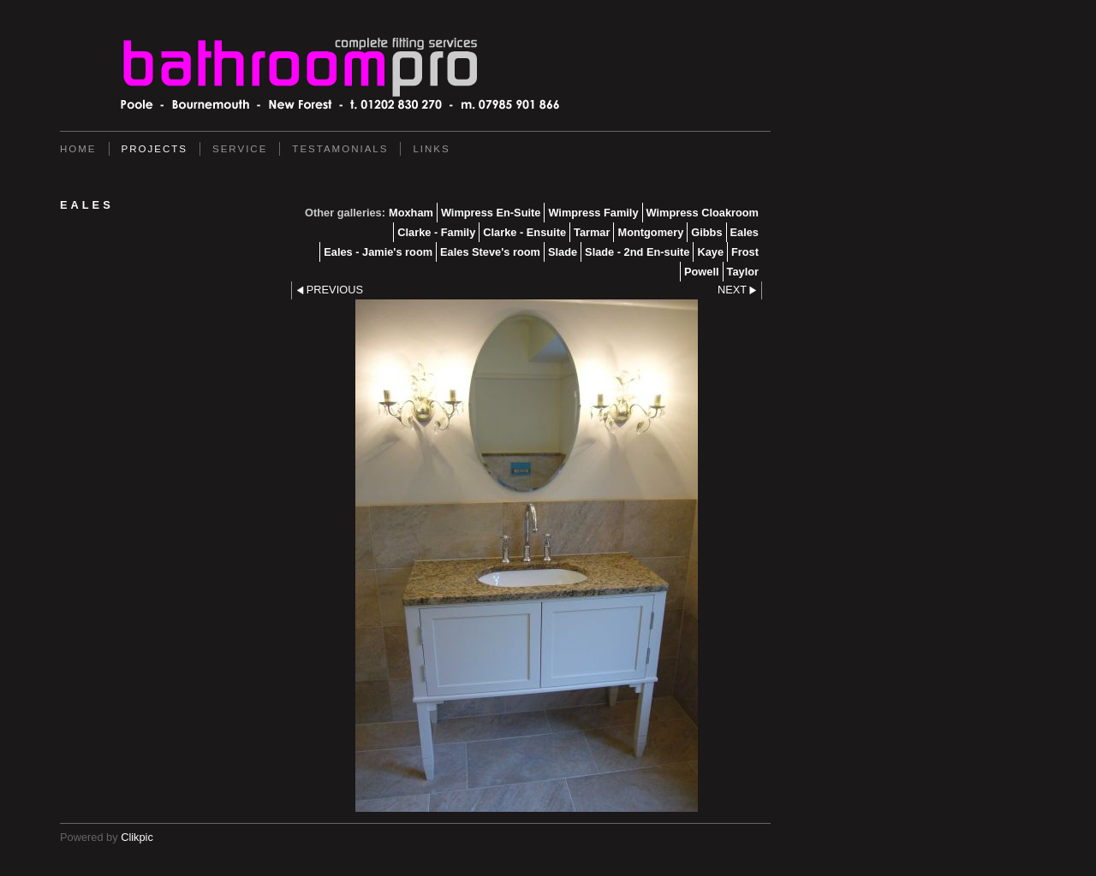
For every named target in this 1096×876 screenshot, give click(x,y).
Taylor (743, 271)
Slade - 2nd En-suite (637, 252)
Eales (744, 232)
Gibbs (706, 232)
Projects (155, 149)
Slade (562, 252)
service (239, 149)
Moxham (411, 212)
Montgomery (650, 232)
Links (431, 149)
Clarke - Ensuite (524, 232)
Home (78, 149)
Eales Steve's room (490, 252)
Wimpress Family (593, 212)
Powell (701, 271)
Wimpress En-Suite (491, 212)
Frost (745, 252)
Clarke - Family (436, 232)
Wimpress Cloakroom (702, 212)
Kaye (710, 252)
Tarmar (592, 232)
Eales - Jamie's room (378, 252)
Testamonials (340, 149)
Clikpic (137, 837)
